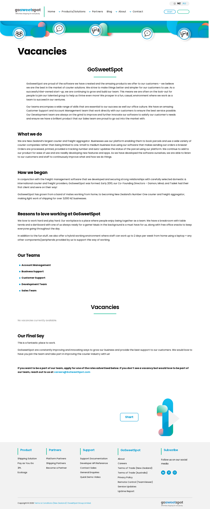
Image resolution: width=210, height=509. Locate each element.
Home (51, 11)
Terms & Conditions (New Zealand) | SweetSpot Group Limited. (62, 503)
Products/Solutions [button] (72, 11)
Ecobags (22, 472)
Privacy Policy (125, 477)
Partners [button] (96, 11)
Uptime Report (126, 491)
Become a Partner (56, 468)
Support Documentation (94, 458)
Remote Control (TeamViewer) (135, 481)
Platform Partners (56, 458)
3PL (19, 468)
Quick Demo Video (90, 477)
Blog (109, 11)
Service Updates (127, 486)
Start (169, 11)
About (121, 11)
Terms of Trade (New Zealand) (135, 468)
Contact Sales (88, 468)
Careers (122, 463)
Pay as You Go (26, 463)
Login (183, 11)
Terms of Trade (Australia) (133, 472)
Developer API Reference (94, 463)
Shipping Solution (27, 458)
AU (184, 3)
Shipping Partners (56, 463)
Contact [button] (136, 11)
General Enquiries (90, 472)
